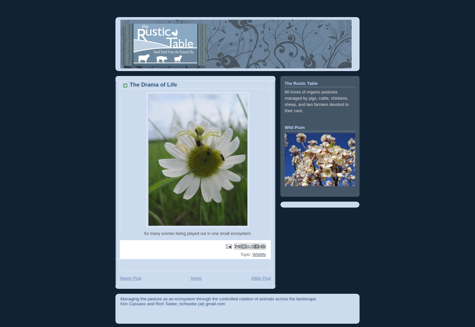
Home (196, 278)
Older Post (261, 278)
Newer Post (130, 278)
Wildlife (259, 254)
